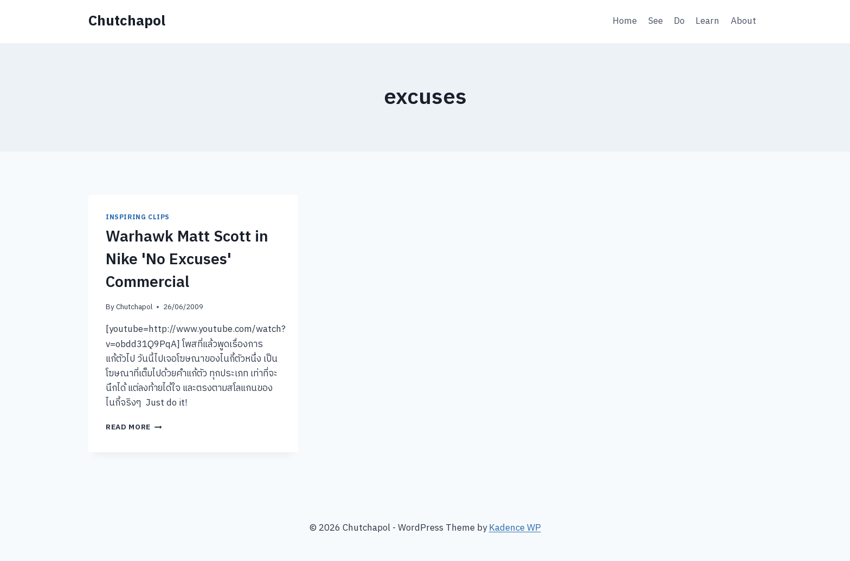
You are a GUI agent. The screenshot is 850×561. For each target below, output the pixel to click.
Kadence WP (515, 528)
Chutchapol (134, 307)
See (655, 21)
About (743, 21)
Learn (707, 21)
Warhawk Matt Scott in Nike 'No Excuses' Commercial (187, 260)
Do (679, 21)
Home (625, 21)
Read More (134, 427)
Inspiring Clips (138, 217)
